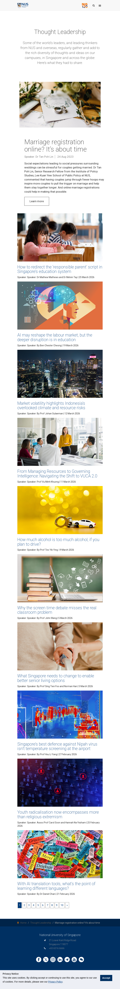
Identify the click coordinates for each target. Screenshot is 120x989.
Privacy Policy (55, 981)
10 (62, 905)
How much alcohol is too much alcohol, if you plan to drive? (58, 542)
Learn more (37, 201)
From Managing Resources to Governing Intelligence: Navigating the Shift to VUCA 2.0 (57, 473)
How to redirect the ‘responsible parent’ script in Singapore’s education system (59, 269)
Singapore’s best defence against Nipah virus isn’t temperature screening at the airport (57, 746)
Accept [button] (108, 979)
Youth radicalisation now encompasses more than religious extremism (58, 814)
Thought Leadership (40, 922)
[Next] (67, 905)
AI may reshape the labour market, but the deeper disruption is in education (54, 337)
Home (23, 922)
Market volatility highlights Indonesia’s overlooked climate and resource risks (51, 405)
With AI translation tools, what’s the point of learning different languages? (56, 886)
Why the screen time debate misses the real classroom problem (56, 610)
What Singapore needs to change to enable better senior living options (55, 678)
